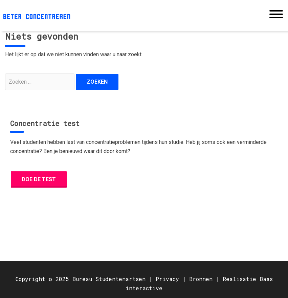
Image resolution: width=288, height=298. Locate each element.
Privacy (167, 278)
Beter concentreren (36, 15)
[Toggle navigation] (276, 15)
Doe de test (39, 179)
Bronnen (201, 278)
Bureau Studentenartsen (109, 278)
